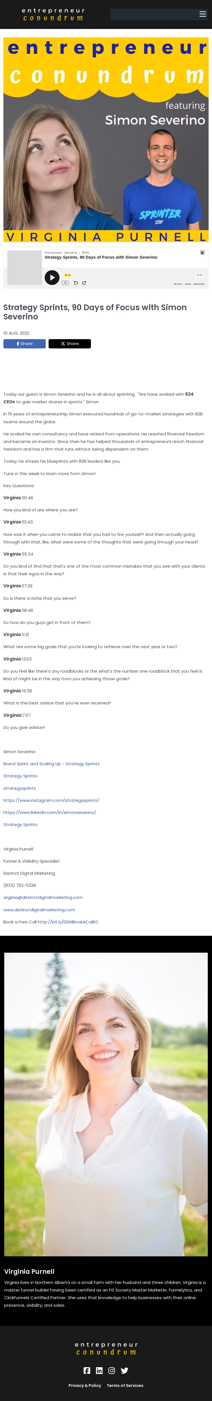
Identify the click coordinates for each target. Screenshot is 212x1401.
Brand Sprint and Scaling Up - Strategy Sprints (51, 764)
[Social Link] (87, 1371)
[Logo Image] (53, 14)
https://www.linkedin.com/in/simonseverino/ (49, 812)
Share (27, 343)
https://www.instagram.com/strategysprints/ (51, 800)
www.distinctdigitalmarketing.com (39, 910)
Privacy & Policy (85, 1385)
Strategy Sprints (20, 776)
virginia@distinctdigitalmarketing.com (43, 897)
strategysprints (19, 788)
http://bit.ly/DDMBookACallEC (68, 922)
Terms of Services (125, 1385)
